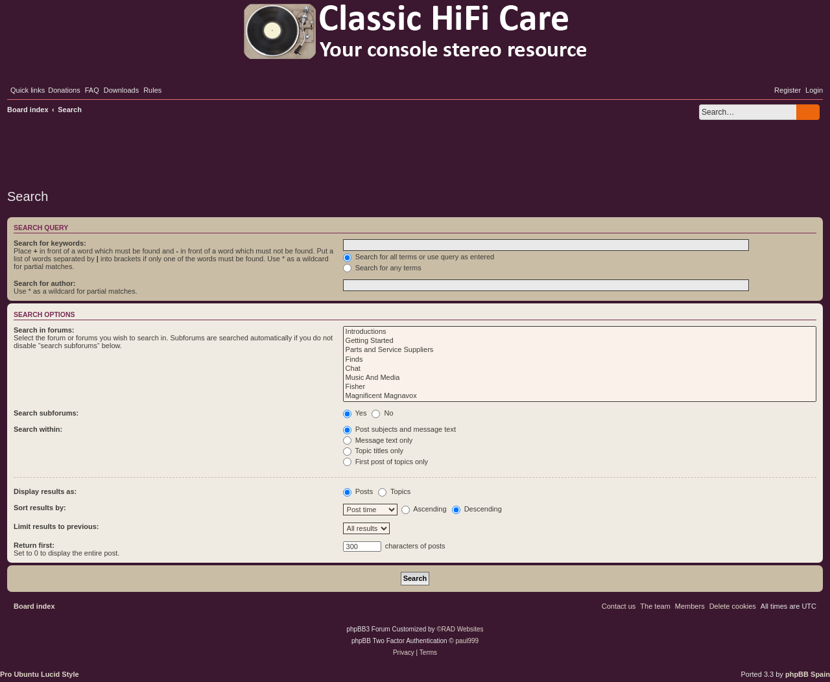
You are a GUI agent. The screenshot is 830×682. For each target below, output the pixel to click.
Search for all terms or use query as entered (419, 257)
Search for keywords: (50, 243)
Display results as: (45, 491)
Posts (358, 491)
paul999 (467, 640)
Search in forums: (44, 330)
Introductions (579, 331)
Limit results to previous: (56, 526)
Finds (579, 359)
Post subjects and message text (399, 429)
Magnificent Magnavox (579, 396)
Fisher (579, 387)
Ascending (424, 509)
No (382, 413)
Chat (579, 368)
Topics (394, 491)
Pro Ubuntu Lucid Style (39, 674)
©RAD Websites (459, 629)
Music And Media (579, 377)
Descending (477, 509)
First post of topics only (386, 461)
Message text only (378, 440)
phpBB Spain (807, 674)
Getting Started (579, 341)
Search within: (38, 429)
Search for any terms (382, 268)
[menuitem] (64, 90)
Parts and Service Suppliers (579, 350)
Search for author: (44, 283)
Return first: (34, 545)
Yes (355, 413)
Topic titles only (373, 450)
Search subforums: (46, 413)
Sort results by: (40, 508)
